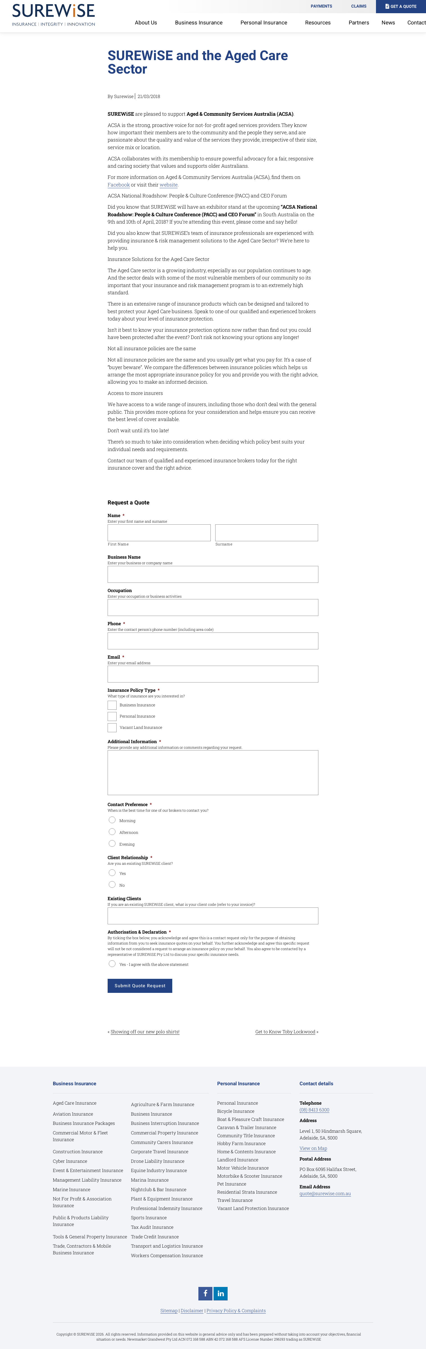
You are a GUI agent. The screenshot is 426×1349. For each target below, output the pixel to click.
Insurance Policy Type (134, 690)
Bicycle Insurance (235, 1111)
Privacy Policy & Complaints (236, 1310)
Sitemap (169, 1310)
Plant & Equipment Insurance (161, 1199)
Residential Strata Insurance (247, 1192)
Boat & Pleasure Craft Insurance (250, 1119)
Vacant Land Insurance (141, 727)
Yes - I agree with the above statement (154, 964)
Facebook (119, 184)
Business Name (124, 557)
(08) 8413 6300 (314, 1110)
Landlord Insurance (237, 1160)
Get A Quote (403, 7)
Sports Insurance (149, 1217)
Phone (116, 623)
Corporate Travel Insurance (159, 1151)
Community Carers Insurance (162, 1142)
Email (116, 657)
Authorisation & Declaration (139, 932)
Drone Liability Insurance (157, 1161)
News (388, 23)
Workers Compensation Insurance (167, 1255)
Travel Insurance (235, 1200)
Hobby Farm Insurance (241, 1143)
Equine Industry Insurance (159, 1170)
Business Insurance (137, 705)
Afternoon (128, 832)
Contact (416, 23)
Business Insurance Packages (84, 1123)
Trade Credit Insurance (155, 1236)
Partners (359, 23)
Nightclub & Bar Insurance (158, 1189)
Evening (127, 844)
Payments (321, 6)
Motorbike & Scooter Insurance (249, 1176)
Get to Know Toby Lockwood (285, 1031)
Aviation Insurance (73, 1114)
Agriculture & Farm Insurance (162, 1104)
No (122, 885)
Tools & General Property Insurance (90, 1236)
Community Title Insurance (246, 1135)
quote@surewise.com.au (325, 1193)
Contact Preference (130, 804)
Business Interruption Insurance (165, 1123)
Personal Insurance (137, 716)
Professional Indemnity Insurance (166, 1208)
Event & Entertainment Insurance (88, 1170)
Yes (122, 873)
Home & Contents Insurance (246, 1151)
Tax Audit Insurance (152, 1227)
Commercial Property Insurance (164, 1133)
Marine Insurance (71, 1189)
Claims (358, 6)
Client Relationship (130, 857)
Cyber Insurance (70, 1161)
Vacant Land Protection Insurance (253, 1208)
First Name (118, 544)
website (169, 184)
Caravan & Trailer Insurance (246, 1127)
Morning (127, 820)
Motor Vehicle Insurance (243, 1168)
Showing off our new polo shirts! (145, 1031)
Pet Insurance (231, 1184)
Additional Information (134, 741)
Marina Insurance (150, 1180)
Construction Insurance (78, 1151)
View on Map (313, 1148)
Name (116, 515)
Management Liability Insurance (87, 1180)
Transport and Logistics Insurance (167, 1246)
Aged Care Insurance (74, 1103)
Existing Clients (124, 898)
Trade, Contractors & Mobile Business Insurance (82, 1249)
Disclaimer (192, 1310)
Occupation (120, 590)
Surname (224, 544)
